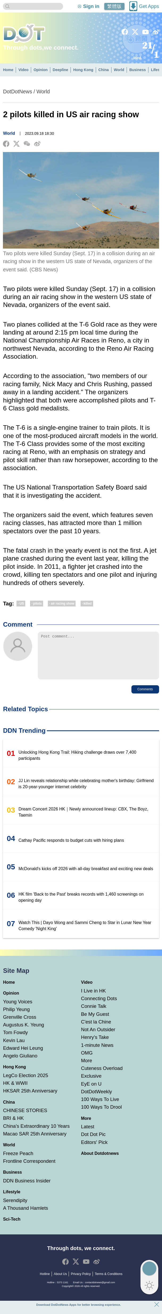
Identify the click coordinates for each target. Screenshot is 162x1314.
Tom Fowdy (15, 1040)
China (103, 70)
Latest (87, 1134)
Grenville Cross (19, 1025)
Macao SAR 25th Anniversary (35, 1141)
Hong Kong (83, 70)
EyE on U (91, 1092)
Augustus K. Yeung (23, 1032)
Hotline (45, 1282)
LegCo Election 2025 (25, 1083)
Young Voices (17, 1009)
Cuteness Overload (102, 1076)
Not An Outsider (98, 1037)
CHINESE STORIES (25, 1118)
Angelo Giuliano (20, 1063)
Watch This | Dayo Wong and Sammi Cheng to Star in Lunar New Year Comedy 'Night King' (85, 933)
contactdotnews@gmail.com (100, 1290)
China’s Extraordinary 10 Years (36, 1134)
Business (137, 70)
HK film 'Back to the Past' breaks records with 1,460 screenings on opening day (81, 905)
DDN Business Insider (27, 1188)
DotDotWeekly (96, 1099)
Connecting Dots (99, 1006)
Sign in (91, 6)
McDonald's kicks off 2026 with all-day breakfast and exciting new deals (86, 876)
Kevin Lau (13, 1048)
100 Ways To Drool (101, 1115)
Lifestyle (11, 1200)
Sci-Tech (11, 1227)
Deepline (60, 70)
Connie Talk (93, 1014)
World (119, 70)
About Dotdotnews (100, 1161)
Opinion (41, 70)
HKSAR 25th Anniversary (30, 1098)
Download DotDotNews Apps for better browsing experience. (78, 1304)
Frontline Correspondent (29, 1169)
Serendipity (15, 1208)
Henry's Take (95, 1045)
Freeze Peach (18, 1161)
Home (8, 70)
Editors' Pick (94, 1150)
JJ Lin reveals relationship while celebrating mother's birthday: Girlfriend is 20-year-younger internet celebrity (86, 791)
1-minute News (97, 1053)
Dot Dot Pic (93, 1142)
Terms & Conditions (108, 1282)
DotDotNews (17, 91)
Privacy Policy (81, 1282)
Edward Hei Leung (23, 1056)
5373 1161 (62, 1290)
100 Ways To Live (100, 1107)
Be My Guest (95, 1022)
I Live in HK (93, 998)
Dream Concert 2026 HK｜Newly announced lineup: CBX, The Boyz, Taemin (83, 820)
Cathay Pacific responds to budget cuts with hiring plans (71, 848)
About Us (60, 1282)
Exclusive (91, 1084)
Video (23, 70)
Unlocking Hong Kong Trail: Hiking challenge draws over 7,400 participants (77, 763)
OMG (87, 1061)
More (86, 1068)
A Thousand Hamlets (25, 1216)
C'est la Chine (96, 1030)
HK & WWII (15, 1091)
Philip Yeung (16, 1017)
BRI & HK (13, 1126)
